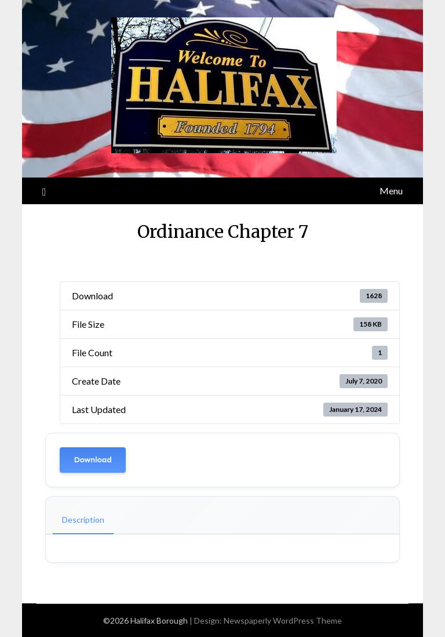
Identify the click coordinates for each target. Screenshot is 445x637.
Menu (391, 190)
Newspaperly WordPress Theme (283, 620)
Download (92, 460)
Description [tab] (83, 519)
